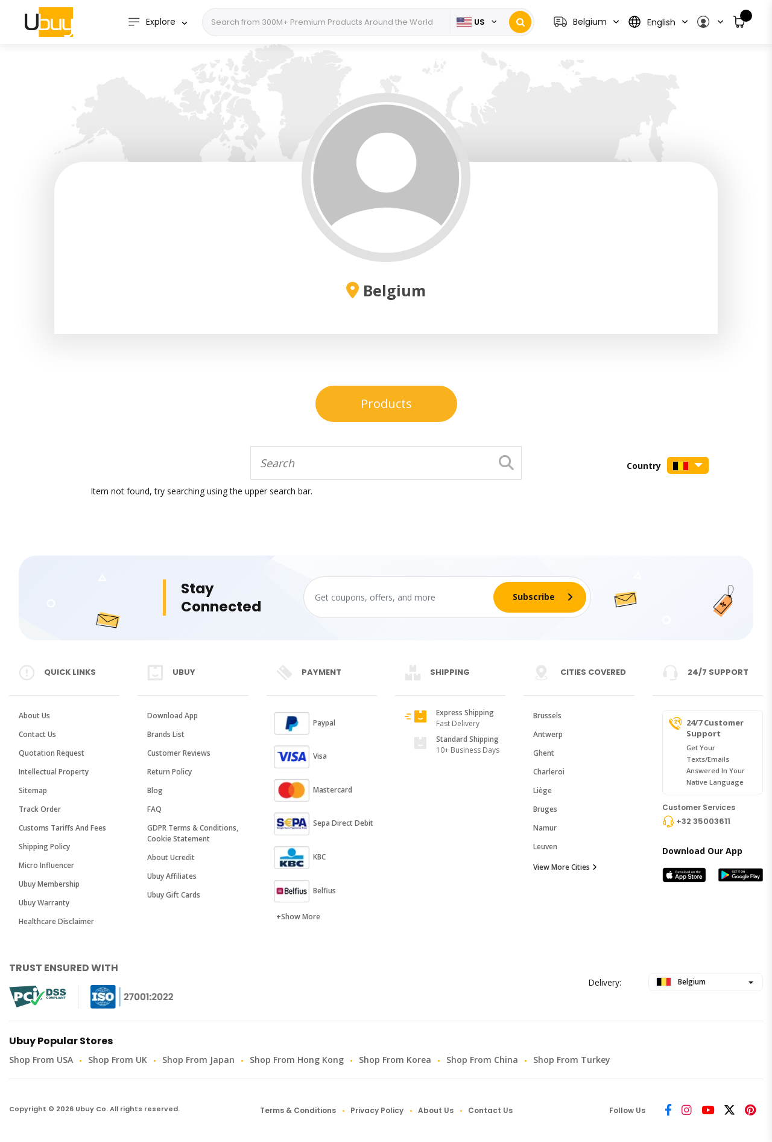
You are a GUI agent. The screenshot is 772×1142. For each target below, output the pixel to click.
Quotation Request (51, 753)
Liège (542, 790)
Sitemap (33, 790)
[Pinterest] (750, 1111)
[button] (709, 22)
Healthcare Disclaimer (56, 921)
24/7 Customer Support (715, 728)
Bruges (545, 809)
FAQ (154, 809)
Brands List (166, 734)
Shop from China (482, 1059)
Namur (545, 828)
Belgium (681, 982)
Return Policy (169, 772)
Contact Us (37, 734)
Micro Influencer (46, 865)
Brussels (547, 715)
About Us (34, 715)
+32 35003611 (703, 821)
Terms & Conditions (298, 1110)
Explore (151, 22)
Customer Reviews (178, 753)
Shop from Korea (395, 1059)
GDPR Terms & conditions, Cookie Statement (192, 833)
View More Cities (565, 867)
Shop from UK (117, 1059)
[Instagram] (687, 1111)
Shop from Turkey (571, 1059)
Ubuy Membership (49, 884)
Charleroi (549, 772)
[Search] (328, 22)
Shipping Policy (44, 846)
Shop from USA (41, 1059)
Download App (172, 715)
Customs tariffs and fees (62, 828)
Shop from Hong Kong (297, 1059)
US (471, 22)
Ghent (543, 753)
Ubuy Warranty (44, 903)
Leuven (545, 846)
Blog (155, 790)
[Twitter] (729, 1111)
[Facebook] (668, 1111)
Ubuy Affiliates (172, 876)
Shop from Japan (198, 1059)
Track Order (40, 809)
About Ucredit (171, 857)
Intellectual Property (54, 772)
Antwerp (548, 734)
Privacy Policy (376, 1110)
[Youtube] (708, 1111)
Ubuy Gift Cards (173, 895)
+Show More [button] (298, 916)
